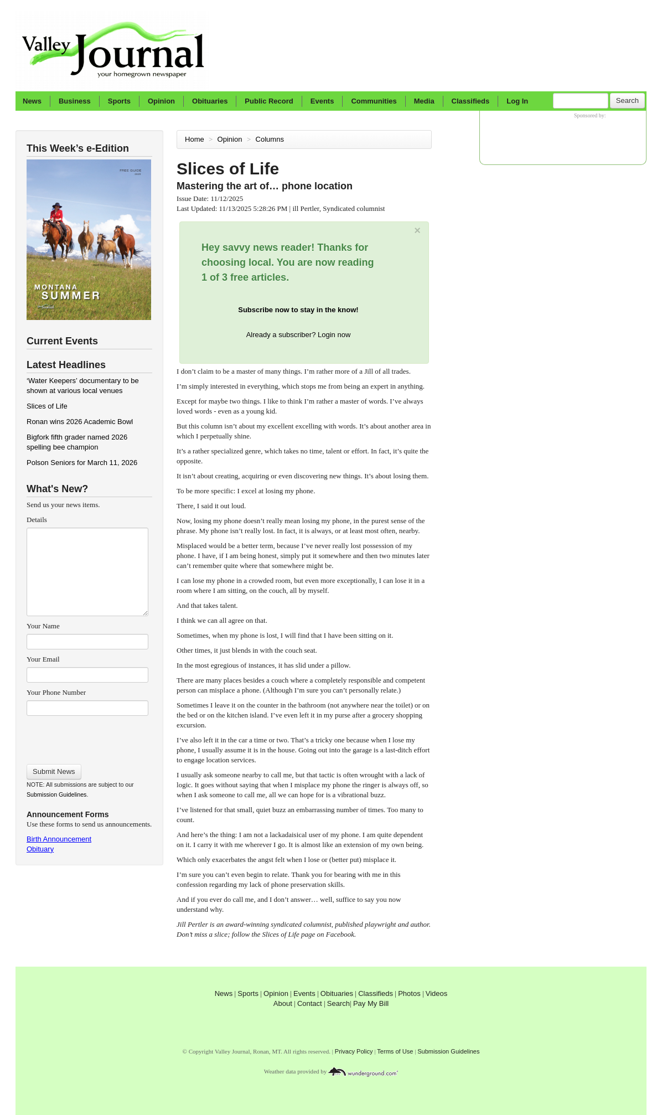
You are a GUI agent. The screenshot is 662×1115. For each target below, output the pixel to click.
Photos (409, 993)
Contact (309, 1003)
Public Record (269, 101)
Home (194, 139)
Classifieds (471, 101)
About (282, 1003)
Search (627, 100)
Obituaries (209, 101)
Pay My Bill (371, 1003)
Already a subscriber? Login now (298, 335)
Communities (373, 101)
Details (37, 519)
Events (322, 101)
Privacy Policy (354, 1051)
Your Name (43, 626)
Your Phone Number (56, 692)
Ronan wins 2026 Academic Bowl (80, 421)
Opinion (161, 101)
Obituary (40, 849)
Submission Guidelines (56, 794)
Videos (437, 993)
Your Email (43, 659)
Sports (119, 101)
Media (424, 101)
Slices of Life (47, 406)
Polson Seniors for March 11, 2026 (82, 462)
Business (75, 101)
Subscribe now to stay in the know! (298, 310)
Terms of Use (395, 1051)
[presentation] (87, 736)
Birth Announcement (59, 839)
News (32, 101)
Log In (517, 101)
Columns (271, 139)
